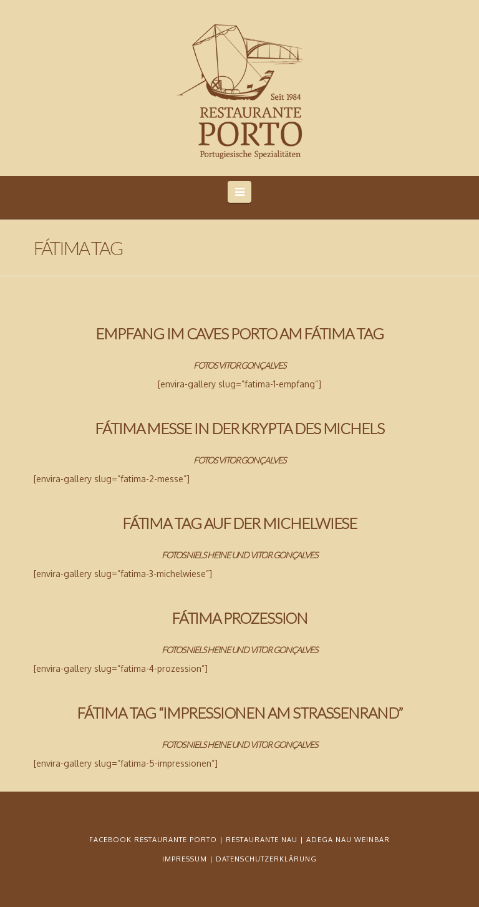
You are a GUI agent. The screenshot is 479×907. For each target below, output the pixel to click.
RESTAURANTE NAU (262, 839)
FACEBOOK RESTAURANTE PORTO (153, 839)
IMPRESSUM (184, 859)
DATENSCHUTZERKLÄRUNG (266, 859)
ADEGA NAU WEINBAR (348, 839)
